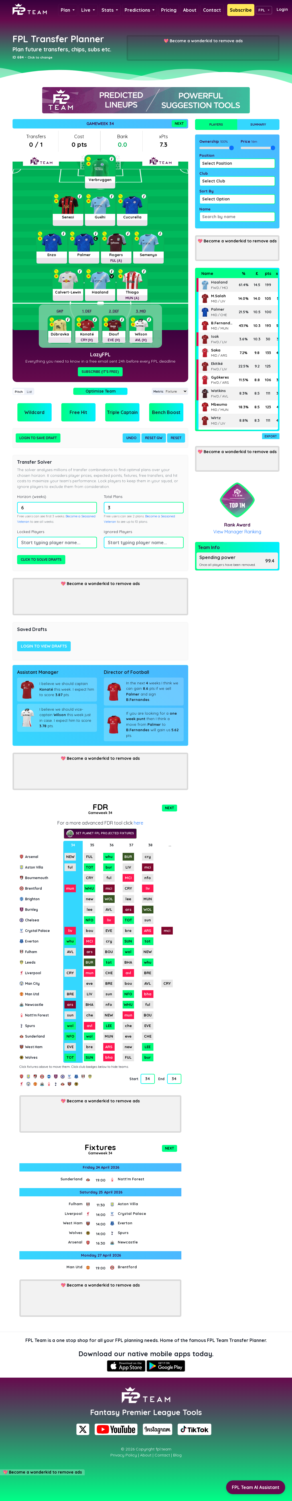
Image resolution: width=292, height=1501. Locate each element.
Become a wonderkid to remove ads (206, 40)
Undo (131, 438)
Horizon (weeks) (31, 496)
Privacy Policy (123, 1455)
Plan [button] (66, 10)
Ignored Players (118, 531)
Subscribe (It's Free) (100, 371)
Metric (158, 391)
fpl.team (163, 1449)
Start (133, 1079)
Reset (176, 438)
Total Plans (113, 496)
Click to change (40, 57)
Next (179, 123)
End (161, 1079)
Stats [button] (108, 10)
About (189, 10)
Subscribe (241, 10)
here (138, 823)
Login (282, 9)
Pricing (169, 10)
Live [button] (86, 10)
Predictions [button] (138, 10)
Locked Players (30, 531)
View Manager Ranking (237, 532)
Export (271, 436)
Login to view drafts (44, 646)
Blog (177, 1455)
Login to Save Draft (38, 438)
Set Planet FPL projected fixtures (100, 833)
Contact (212, 10)
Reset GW (153, 438)
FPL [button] (261, 10)
